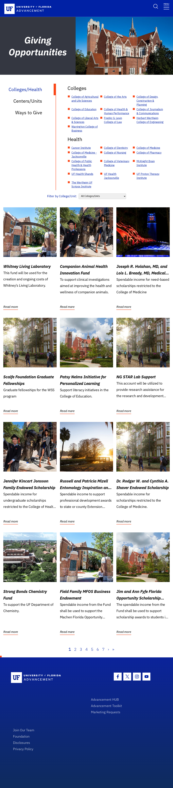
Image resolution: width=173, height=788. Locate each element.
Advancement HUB (105, 699)
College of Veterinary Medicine (116, 163)
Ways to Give (28, 112)
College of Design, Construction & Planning (147, 100)
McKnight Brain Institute (146, 163)
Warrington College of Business (84, 128)
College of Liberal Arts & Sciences (84, 120)
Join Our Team (23, 730)
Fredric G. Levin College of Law (113, 120)
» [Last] (113, 649)
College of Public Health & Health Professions (81, 165)
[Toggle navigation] (166, 6)
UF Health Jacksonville (111, 176)
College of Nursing (115, 152)
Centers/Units (27, 101)
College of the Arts (115, 96)
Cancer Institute (81, 147)
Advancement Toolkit (106, 706)
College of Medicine (148, 147)
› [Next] (108, 649)
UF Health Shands (82, 174)
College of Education (83, 109)
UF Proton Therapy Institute (148, 176)
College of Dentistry (116, 147)
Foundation (21, 736)
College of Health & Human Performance (116, 111)
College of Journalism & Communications (150, 111)
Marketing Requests (105, 712)
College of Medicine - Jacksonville (84, 154)
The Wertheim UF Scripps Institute (81, 184)
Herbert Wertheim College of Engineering (150, 120)
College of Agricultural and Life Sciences (85, 98)
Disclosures (21, 742)
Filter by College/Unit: (62, 196)
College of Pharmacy (149, 152)
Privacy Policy (23, 749)
